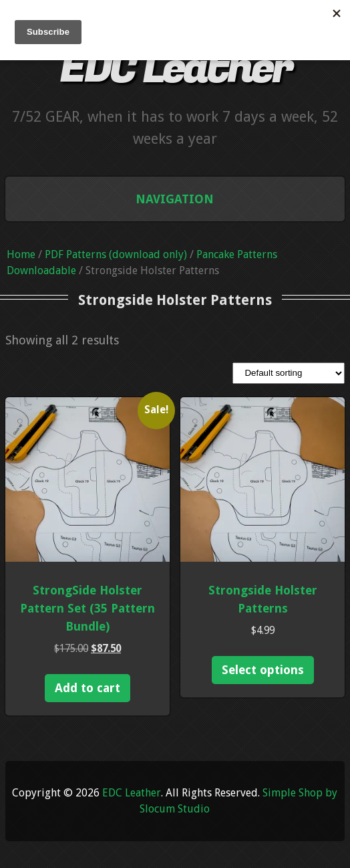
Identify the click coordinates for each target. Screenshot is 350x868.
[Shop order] (288, 373)
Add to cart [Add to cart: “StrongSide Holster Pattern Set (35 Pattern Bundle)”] (87, 688)
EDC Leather (175, 68)
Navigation (175, 199)
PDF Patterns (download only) (116, 254)
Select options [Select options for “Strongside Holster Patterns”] (263, 670)
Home (21, 254)
